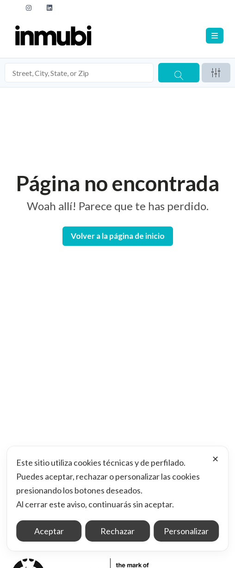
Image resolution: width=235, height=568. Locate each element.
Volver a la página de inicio (118, 236)
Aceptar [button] (49, 531)
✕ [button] (215, 459)
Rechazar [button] (117, 531)
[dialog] (117, 498)
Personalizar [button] (186, 531)
